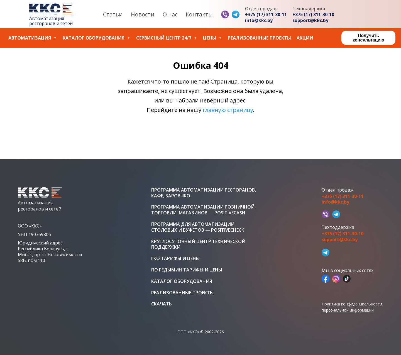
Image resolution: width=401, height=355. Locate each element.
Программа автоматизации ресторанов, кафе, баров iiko (203, 193)
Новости (142, 14)
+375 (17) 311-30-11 (266, 15)
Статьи (113, 14)
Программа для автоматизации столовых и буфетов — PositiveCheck (197, 227)
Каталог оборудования (97, 38)
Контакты (199, 14)
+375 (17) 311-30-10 (313, 15)
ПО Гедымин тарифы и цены (186, 270)
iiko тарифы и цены (175, 258)
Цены (212, 38)
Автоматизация (32, 38)
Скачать (161, 304)
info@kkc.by (259, 20)
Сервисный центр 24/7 (166, 38)
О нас (170, 14)
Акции (305, 38)
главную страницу (228, 110)
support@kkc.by (310, 20)
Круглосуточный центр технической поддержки (198, 244)
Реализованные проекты (259, 38)
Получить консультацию (368, 38)
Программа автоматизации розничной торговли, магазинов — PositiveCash (203, 210)
